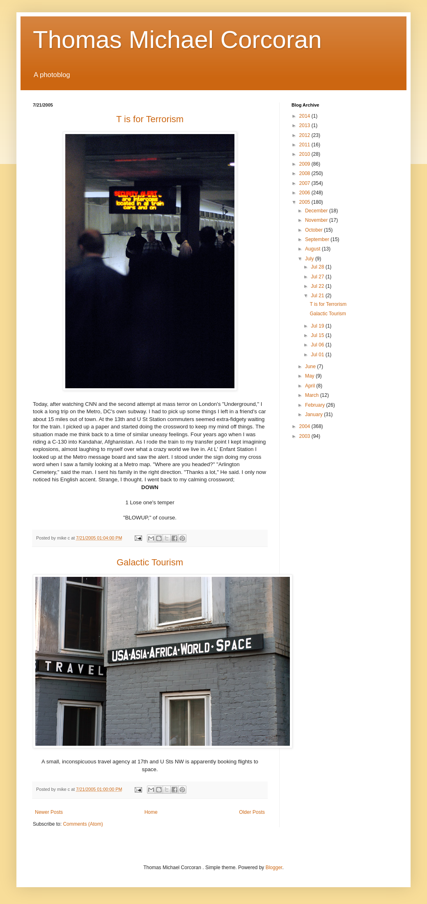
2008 (305, 173)
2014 (305, 116)
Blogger (274, 867)
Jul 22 (318, 286)
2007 (305, 183)
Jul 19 (318, 326)
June (311, 366)
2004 (305, 426)
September (318, 239)
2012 (305, 135)
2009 (305, 164)
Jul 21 (318, 295)
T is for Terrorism (328, 304)
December (317, 211)
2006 (305, 193)
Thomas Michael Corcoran (177, 39)
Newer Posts (49, 812)
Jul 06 (318, 345)
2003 (305, 436)
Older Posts (252, 812)
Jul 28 (318, 267)
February (315, 405)
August (313, 249)
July (310, 259)
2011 (305, 145)
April (310, 386)
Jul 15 (318, 335)
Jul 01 (318, 355)
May (310, 376)
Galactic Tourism (328, 314)
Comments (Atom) (83, 824)
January (314, 414)
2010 (305, 154)
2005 (305, 202)
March (312, 395)
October (314, 230)
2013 (305, 125)
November (317, 220)
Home (151, 812)
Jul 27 (318, 277)
